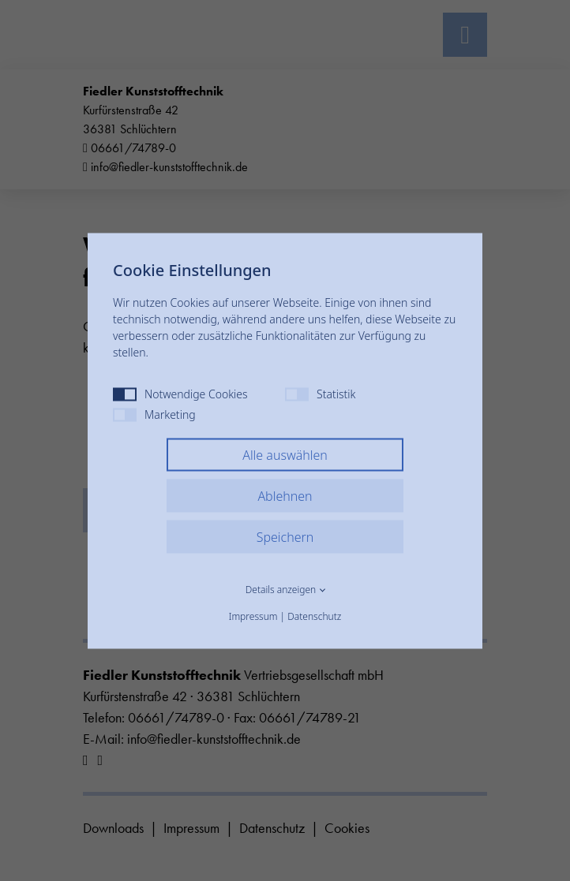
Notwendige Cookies (180, 393)
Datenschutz (314, 615)
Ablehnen (284, 495)
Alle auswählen (285, 454)
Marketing (154, 413)
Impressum (253, 615)
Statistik (320, 393)
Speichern (285, 536)
